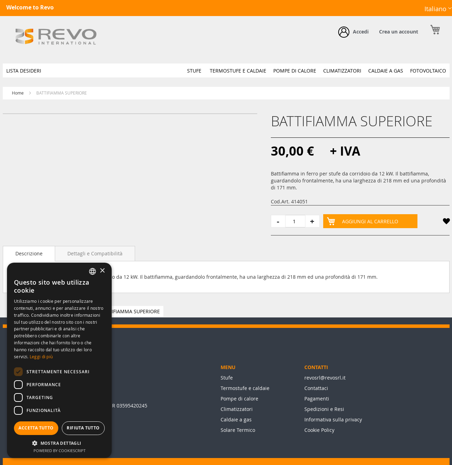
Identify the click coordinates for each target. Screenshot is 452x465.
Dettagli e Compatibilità (95, 253)
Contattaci (316, 388)
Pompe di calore (239, 398)
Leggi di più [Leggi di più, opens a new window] (41, 356)
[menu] (226, 70)
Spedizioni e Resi (324, 409)
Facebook (402, 14)
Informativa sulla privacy (333, 419)
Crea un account (398, 31)
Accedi (361, 31)
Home (18, 93)
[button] (438, 9)
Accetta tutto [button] (35, 428)
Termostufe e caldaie (245, 388)
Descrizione (29, 253)
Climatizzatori (237, 409)
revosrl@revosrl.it (325, 377)
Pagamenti (316, 398)
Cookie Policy (319, 430)
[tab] (29, 253)
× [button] (102, 270)
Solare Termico (238, 430)
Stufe (227, 377)
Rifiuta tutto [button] (83, 428)
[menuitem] (24, 70)
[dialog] (59, 360)
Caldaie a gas (236, 419)
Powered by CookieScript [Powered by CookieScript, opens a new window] (60, 450)
